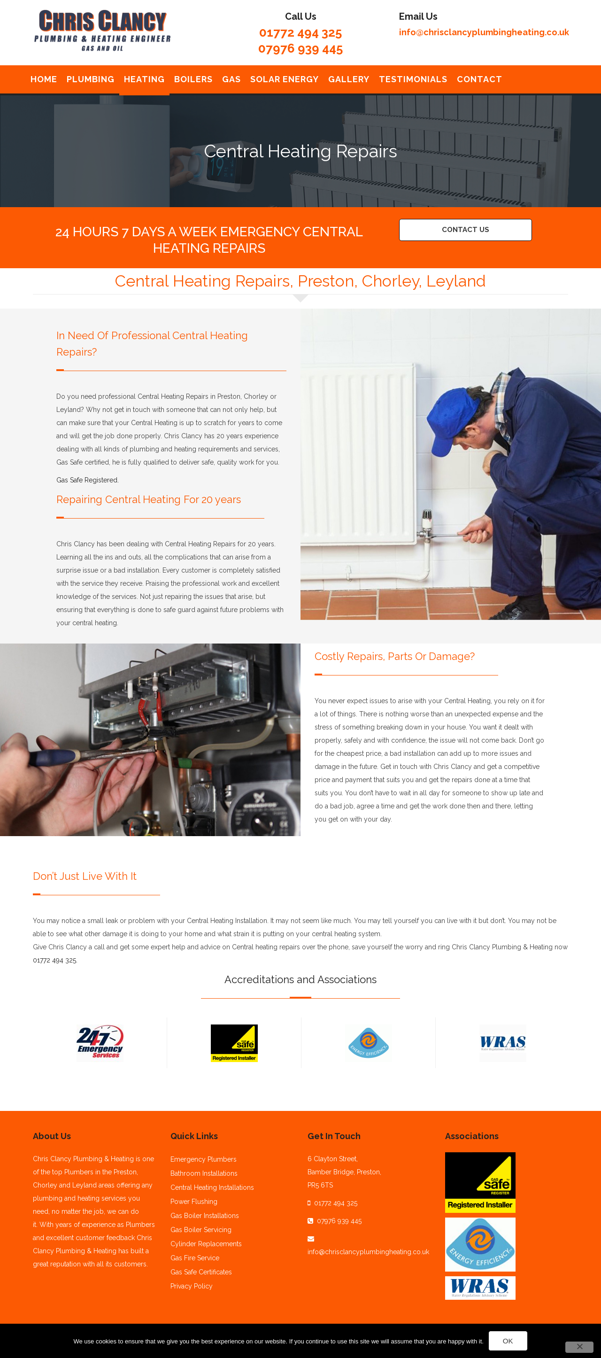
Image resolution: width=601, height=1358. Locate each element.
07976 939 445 (300, 48)
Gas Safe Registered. (87, 480)
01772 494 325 (300, 32)
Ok (508, 1341)
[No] (579, 1347)
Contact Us (465, 229)
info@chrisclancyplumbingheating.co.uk (484, 32)
